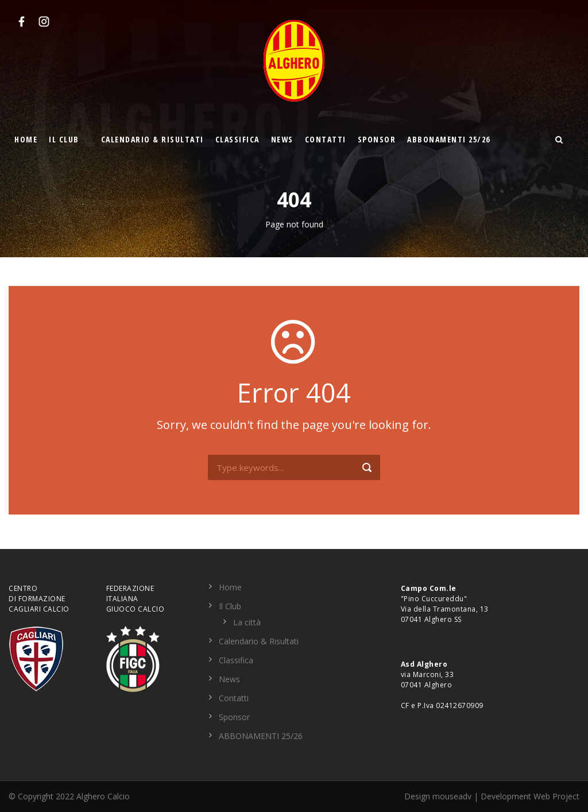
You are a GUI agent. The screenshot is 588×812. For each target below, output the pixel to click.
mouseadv (451, 796)
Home (25, 139)
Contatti (325, 139)
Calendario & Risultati (152, 139)
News (282, 139)
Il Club (64, 139)
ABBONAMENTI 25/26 (448, 139)
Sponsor (377, 139)
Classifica (237, 139)
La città (247, 622)
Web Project (556, 796)
